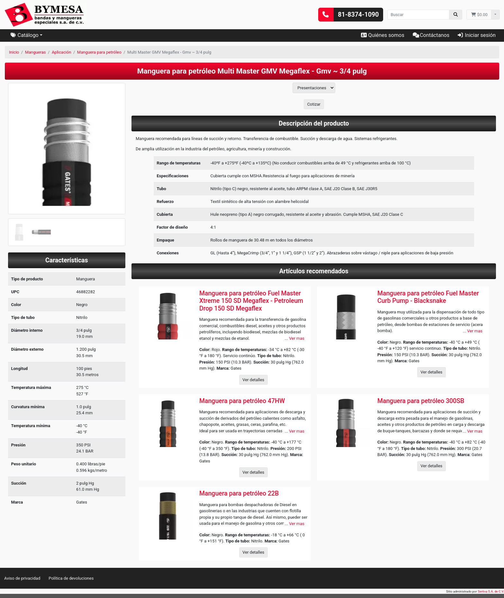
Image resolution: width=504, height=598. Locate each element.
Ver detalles (253, 379)
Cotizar (313, 104)
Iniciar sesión (477, 35)
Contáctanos (431, 35)
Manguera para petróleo (99, 52)
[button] (17, 164)
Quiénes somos (382, 35)
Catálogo (25, 35)
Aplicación (61, 52)
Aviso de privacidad (22, 578)
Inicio (14, 52)
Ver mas (296, 338)
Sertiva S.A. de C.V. (491, 591)
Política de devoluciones (71, 578)
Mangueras (35, 52)
